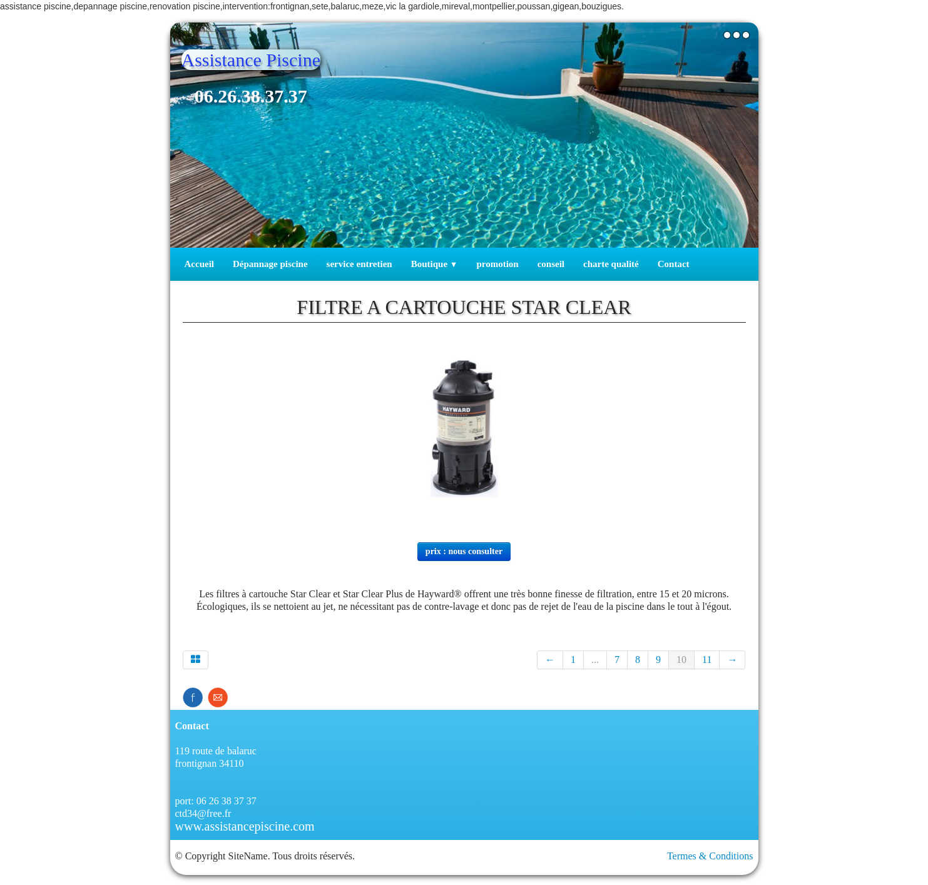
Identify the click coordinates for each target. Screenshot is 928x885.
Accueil (199, 264)
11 (706, 659)
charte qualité (611, 264)
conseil (551, 264)
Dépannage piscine (270, 264)
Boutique (434, 264)
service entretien (359, 264)
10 (681, 659)
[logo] (255, 88)
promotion (497, 264)
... (595, 659)
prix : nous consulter (464, 551)
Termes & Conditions (710, 856)
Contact (674, 264)
